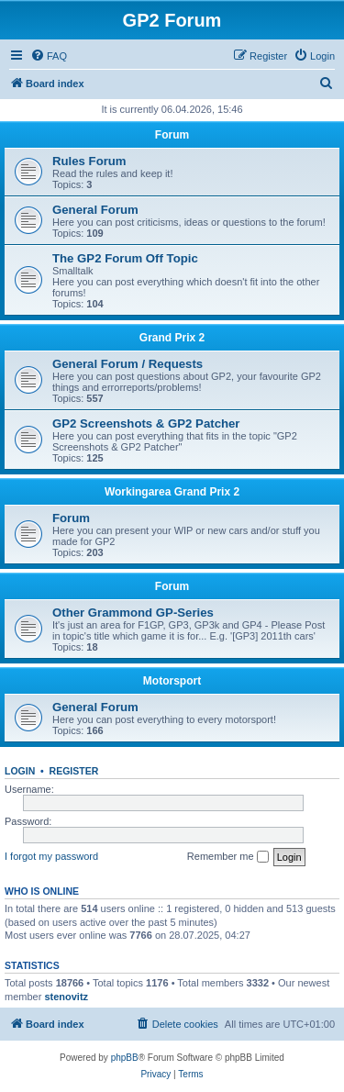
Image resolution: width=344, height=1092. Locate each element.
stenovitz (66, 996)
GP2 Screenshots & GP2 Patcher (146, 423)
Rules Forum (89, 161)
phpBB (125, 1058)
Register (74, 770)
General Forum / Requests (127, 364)
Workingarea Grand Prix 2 (172, 491)
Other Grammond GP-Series (133, 612)
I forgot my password (51, 856)
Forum (172, 134)
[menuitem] (48, 56)
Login (20, 770)
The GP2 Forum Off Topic (125, 258)
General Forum (95, 210)
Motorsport (172, 680)
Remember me (228, 857)
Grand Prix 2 (172, 337)
